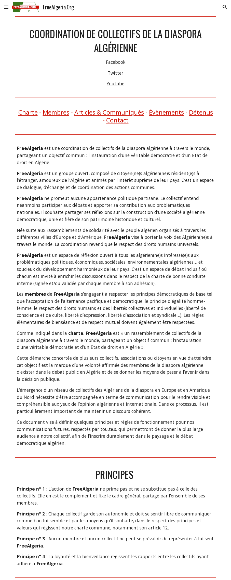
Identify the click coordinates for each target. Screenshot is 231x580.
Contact (117, 120)
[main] (115, 57)
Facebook (115, 62)
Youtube (115, 84)
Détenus (201, 112)
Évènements (166, 112)
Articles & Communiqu (106, 112)
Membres (56, 112)
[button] (6, 7)
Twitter (115, 73)
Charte (28, 112)
